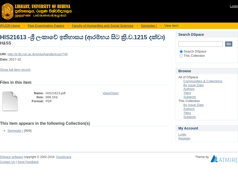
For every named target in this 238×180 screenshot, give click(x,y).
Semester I (149, 26)
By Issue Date (193, 85)
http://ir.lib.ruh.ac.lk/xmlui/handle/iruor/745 (38, 54)
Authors (189, 89)
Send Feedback (28, 162)
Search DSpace (193, 51)
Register (184, 138)
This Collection (192, 56)
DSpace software (11, 157)
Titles (187, 93)
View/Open (110, 93)
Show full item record (15, 70)
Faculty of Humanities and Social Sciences (103, 26)
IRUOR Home (10, 26)
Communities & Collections (202, 81)
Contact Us (7, 162)
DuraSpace (63, 157)
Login (234, 6)
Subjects (189, 97)
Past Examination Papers (46, 26)
